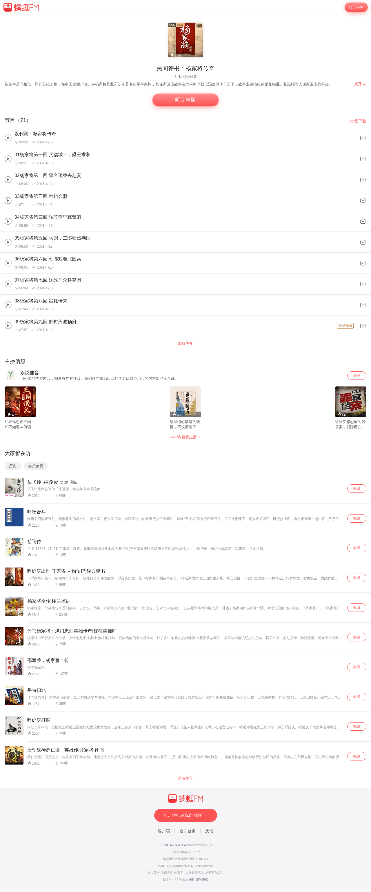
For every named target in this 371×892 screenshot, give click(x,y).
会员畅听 (345, 326)
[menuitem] (360, 84)
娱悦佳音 (190, 77)
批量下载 (358, 121)
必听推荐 (185, 778)
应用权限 (188, 879)
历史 (13, 466)
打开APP (356, 7)
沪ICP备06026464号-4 (172, 845)
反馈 (209, 831)
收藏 (356, 488)
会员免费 (35, 466)
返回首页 (187, 831)
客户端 (164, 831)
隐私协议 (202, 879)
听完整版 (185, 100)
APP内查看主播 (185, 437)
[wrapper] (185, 453)
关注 (356, 375)
